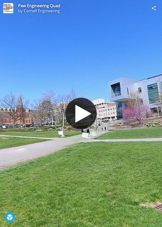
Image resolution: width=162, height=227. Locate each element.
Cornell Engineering (42, 11)
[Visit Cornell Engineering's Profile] (8, 8)
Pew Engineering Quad (39, 6)
